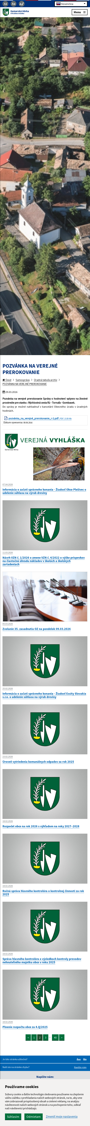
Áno (79, 1059)
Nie (85, 1059)
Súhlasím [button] (13, 1117)
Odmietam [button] (33, 1117)
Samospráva (23, 380)
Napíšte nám (80, 1067)
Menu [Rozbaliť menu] (80, 12)
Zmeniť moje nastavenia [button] (62, 1116)
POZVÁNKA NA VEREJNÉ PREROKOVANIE (24, 384)
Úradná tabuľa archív (45, 380)
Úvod (6, 380)
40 (55, 1037)
